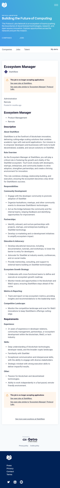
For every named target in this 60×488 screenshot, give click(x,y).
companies (7, 49)
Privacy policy (23, 446)
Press (9, 465)
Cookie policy (34, 446)
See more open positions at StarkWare (30, 419)
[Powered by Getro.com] (30, 439)
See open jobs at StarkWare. (21, 83)
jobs (18, 49)
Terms (9, 474)
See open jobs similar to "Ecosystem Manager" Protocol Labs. (31, 88)
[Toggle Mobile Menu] (56, 5)
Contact (10, 471)
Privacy (10, 468)
